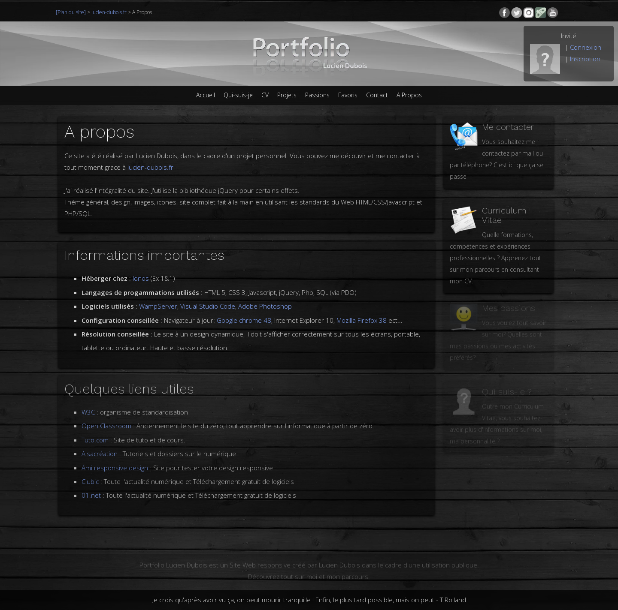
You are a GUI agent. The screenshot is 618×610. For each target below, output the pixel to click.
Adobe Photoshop (265, 306)
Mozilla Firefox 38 (361, 320)
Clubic (90, 476)
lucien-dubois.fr (109, 12)
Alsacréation (100, 448)
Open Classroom (107, 420)
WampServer (158, 306)
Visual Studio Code (207, 306)
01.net (91, 489)
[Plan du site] (71, 12)
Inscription (585, 58)
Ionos (142, 278)
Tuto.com (95, 434)
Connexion (585, 47)
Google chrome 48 (244, 320)
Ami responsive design (115, 461)
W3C (89, 406)
